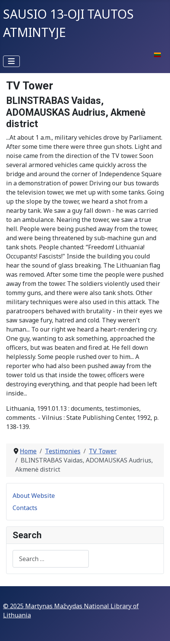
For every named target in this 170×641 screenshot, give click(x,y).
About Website (34, 495)
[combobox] (51, 558)
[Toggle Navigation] (11, 61)
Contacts (25, 508)
